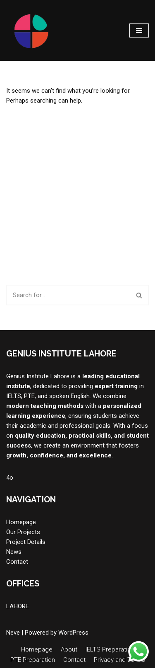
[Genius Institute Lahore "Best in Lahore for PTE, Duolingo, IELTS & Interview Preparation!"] (31, 30)
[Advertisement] (77, 195)
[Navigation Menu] (139, 30)
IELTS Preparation (110, 649)
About (69, 649)
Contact (17, 561)
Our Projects (23, 532)
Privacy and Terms (119, 659)
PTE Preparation (32, 659)
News (13, 551)
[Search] (68, 295)
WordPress (73, 632)
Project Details (25, 542)
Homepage (21, 522)
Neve (13, 632)
